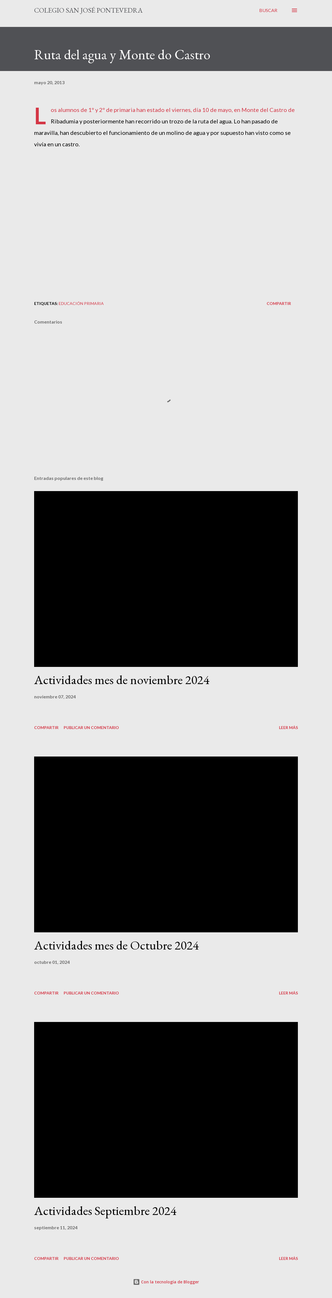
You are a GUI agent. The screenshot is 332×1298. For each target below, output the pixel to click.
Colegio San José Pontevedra (88, 10)
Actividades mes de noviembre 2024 (121, 679)
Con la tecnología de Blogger (166, 1282)
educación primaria (81, 303)
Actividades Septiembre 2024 (105, 1210)
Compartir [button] (279, 303)
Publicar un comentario (91, 727)
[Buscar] (268, 10)
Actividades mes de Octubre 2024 (116, 945)
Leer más (288, 727)
